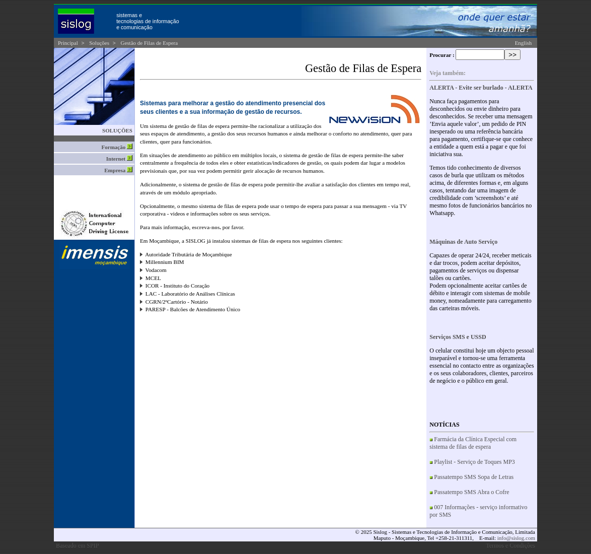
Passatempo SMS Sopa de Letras (473, 476)
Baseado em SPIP (77, 545)
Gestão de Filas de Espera (149, 43)
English (523, 43)
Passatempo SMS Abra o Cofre (471, 492)
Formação (117, 147)
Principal (68, 43)
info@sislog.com (516, 538)
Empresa (118, 170)
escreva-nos (205, 227)
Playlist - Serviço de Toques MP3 (474, 461)
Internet (119, 159)
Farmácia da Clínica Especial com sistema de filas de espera (472, 443)
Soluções (99, 43)
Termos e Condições (510, 545)
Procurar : (441, 55)
